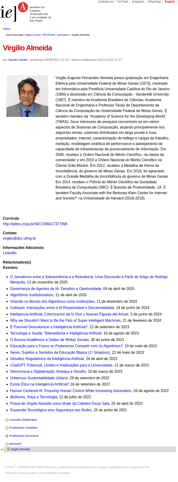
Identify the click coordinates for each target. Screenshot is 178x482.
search (165, 29)
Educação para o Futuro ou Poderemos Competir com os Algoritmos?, (67, 346)
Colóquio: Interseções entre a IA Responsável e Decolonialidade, (62, 308)
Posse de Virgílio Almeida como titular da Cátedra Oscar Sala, (60, 403)
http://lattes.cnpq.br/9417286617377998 (35, 224)
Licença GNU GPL (139, 467)
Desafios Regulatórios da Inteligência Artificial (47, 359)
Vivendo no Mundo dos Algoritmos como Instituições (52, 301)
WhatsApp (154, 1)
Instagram (138, 1)
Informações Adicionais (23, 248)
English (170, 1)
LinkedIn (10, 253)
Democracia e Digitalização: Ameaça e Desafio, (48, 371)
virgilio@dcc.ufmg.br (19, 238)
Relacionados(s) (17, 262)
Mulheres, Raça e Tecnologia (33, 397)
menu (7, 28)
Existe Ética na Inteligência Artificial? (39, 384)
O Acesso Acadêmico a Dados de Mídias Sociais (49, 340)
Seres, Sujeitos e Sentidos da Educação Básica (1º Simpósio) (60, 352)
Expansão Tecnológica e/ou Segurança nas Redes (51, 410)
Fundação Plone (87, 467)
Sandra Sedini (18, 59)
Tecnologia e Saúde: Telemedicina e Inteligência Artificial (56, 333)
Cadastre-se (105, 1)
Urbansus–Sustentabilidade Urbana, (39, 378)
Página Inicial (32, 34)
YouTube (122, 1)
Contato (10, 233)
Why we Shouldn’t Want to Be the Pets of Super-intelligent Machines (65, 320)
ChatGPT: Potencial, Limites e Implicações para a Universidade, (62, 365)
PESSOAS (49, 34)
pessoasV (63, 34)
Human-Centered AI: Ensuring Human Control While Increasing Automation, (71, 391)
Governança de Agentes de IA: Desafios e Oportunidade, (56, 289)
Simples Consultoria (58, 473)
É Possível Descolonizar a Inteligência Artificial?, (49, 327)
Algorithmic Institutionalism (31, 295)
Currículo (11, 218)
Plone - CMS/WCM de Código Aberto (29, 467)
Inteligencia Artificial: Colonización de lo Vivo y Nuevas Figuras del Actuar (69, 314)
